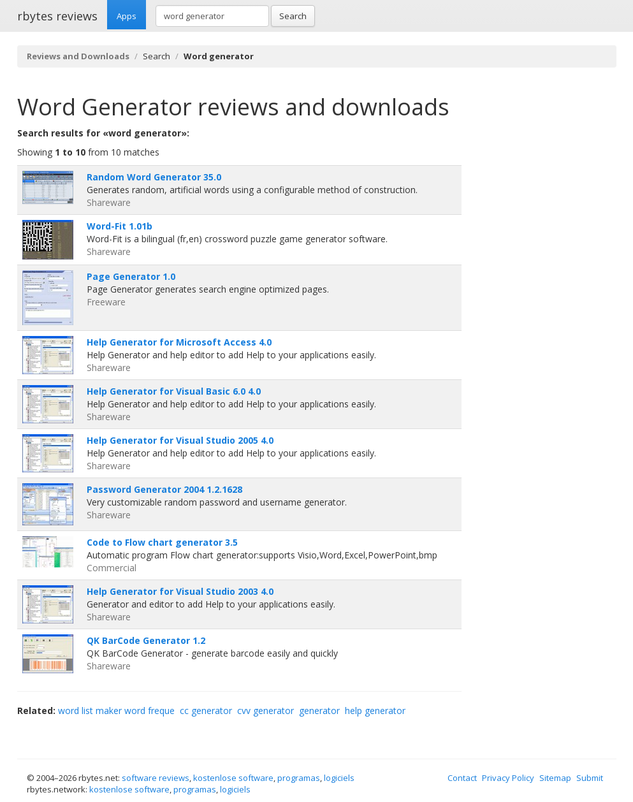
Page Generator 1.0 (131, 276)
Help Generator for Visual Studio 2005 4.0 (180, 440)
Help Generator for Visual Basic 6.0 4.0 (174, 391)
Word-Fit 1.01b (119, 226)
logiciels (339, 778)
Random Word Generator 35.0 (154, 177)
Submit (589, 778)
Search (293, 16)
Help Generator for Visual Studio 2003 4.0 (180, 591)
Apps (126, 16)
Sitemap (555, 778)
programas (298, 778)
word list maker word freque (116, 710)
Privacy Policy (508, 778)
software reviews (155, 778)
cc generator (206, 710)
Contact (462, 778)
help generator (375, 710)
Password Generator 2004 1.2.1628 (164, 489)
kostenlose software (233, 778)
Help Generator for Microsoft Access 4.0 (179, 342)
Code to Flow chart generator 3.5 (162, 542)
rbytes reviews (57, 16)
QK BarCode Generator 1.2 (146, 640)
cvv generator (265, 710)
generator (319, 710)
